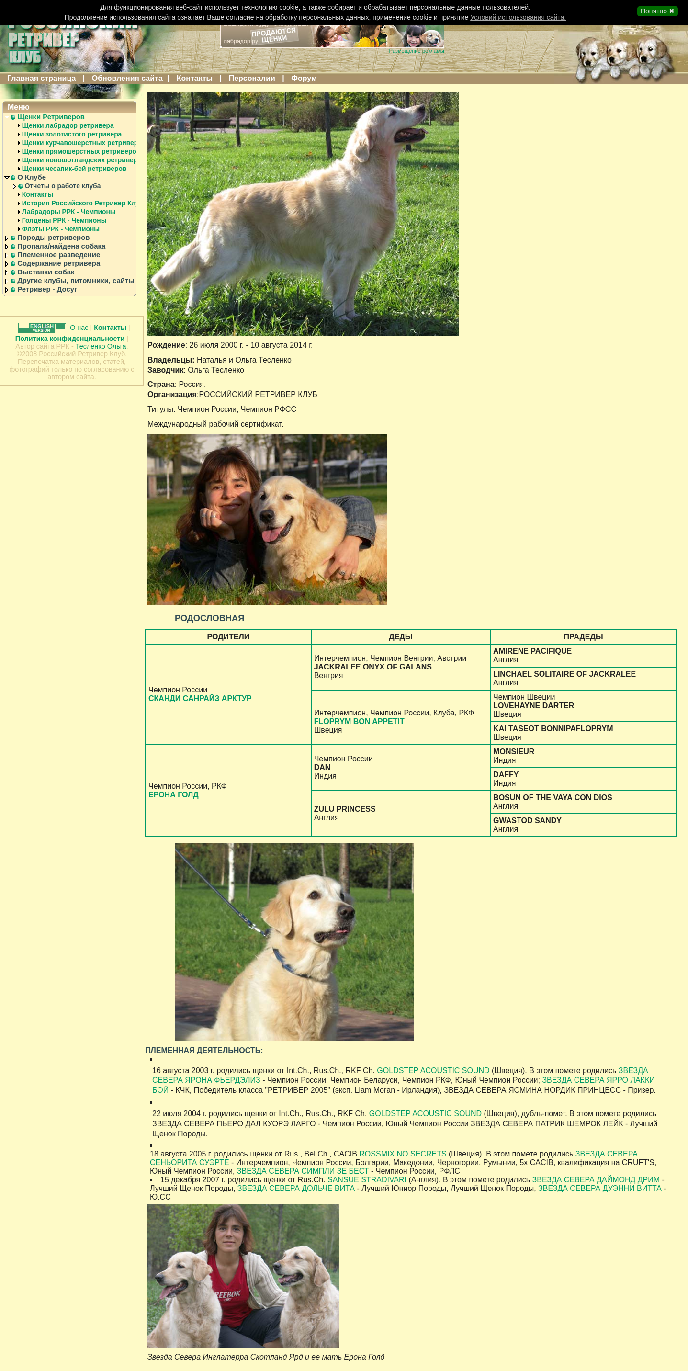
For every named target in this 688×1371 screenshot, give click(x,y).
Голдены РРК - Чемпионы (64, 220)
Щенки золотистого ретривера (72, 134)
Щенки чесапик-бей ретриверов (74, 168)
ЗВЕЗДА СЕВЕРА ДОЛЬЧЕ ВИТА (296, 1188)
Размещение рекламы (416, 51)
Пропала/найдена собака (61, 246)
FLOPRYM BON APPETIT (359, 721)
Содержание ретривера (58, 263)
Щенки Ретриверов (51, 117)
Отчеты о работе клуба (63, 186)
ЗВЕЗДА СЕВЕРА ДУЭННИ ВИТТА (600, 1188)
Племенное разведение (58, 255)
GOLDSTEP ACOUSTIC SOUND (434, 1070)
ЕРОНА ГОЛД (173, 795)
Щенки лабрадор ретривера (68, 125)
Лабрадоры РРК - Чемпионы (69, 211)
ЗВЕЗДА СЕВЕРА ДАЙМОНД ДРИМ (596, 1180)
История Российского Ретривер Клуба (84, 203)
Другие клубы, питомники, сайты (76, 280)
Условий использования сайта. (518, 17)
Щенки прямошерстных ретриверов (81, 151)
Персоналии (252, 78)
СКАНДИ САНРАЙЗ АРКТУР (200, 698)
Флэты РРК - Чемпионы (61, 229)
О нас (80, 327)
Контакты (195, 78)
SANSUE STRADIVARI (366, 1180)
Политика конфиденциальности (70, 338)
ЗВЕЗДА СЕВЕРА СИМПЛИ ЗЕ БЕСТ (303, 1171)
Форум (304, 78)
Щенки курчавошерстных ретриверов (84, 143)
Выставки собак (45, 272)
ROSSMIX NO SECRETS (402, 1154)
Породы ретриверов (53, 237)
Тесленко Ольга (101, 346)
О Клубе (31, 177)
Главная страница (41, 78)
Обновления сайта (127, 78)
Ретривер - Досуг (47, 289)
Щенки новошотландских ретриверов (84, 160)
